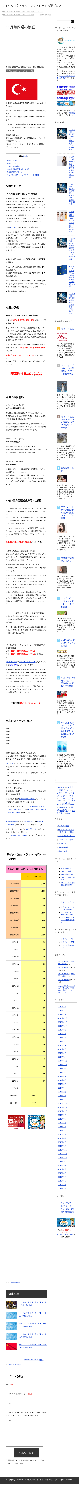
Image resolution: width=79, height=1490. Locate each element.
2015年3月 (62, 1191)
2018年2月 (62, 1055)
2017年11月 (62, 1067)
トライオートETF (67, 948)
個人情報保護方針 (67, 1218)
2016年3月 (62, 1144)
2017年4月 (62, 1094)
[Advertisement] (26, 53)
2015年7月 (62, 1175)
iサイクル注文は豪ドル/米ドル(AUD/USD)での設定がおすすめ (67, 428)
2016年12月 (62, 1109)
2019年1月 (62, 1020)
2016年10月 (62, 1117)
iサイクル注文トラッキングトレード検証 (20, 77)
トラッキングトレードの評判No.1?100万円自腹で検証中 (67, 377)
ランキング (62, 849)
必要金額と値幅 (12, 827)
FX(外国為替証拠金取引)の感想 (18, 175)
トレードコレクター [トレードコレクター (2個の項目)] (63, 804)
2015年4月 (62, 1187)
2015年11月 (62, 1160)
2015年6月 (62, 1179)
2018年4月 (62, 1051)
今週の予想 (11, 169)
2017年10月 (62, 1071)
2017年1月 (62, 1105)
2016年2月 (62, 1148)
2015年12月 (62, 1156)
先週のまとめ (12, 166)
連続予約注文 (31, 835)
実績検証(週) (15, 1288)
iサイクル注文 (11, 668)
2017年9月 (62, 1074)
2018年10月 (62, 1032)
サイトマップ (66, 1209)
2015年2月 (62, 1194)
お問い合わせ (66, 1212)
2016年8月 (62, 1125)
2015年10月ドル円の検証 (34, 1366)
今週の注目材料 (13, 172)
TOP (23, 17)
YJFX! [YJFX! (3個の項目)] (67, 796)
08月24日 (9, 769)
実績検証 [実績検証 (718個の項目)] (68, 809)
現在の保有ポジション (15, 178)
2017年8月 (62, 1078)
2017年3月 (62, 1098)
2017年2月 (62, 1101)
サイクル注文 (66, 874)
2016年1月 (62, 1152)
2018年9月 (62, 1036)
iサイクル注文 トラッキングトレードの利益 (23, 181)
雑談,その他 (62, 857)
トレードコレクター (66, 845)
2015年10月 (62, 1163)
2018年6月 (62, 1043)
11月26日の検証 (15, 1370)
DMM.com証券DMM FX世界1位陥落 (68, 649)
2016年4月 (62, 1140)
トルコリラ (14, 233)
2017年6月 (62, 1086)
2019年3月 (62, 1012)
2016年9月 (62, 1121)
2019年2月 (62, 1016)
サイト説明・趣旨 (67, 1215)
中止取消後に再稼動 (27, 804)
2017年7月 (62, 1082)
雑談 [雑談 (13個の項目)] (68, 819)
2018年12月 (62, 1024)
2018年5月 (62, 1047)
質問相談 (72, 119)
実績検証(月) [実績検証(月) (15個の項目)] (63, 813)
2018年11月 (62, 1028)
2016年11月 (62, 1113)
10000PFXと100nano (19, 841)
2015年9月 (62, 1167)
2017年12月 (62, 1063)
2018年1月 (62, 1059)
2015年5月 (62, 1183)
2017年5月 (62, 1090)
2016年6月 (62, 1132)
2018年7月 (62, 1040)
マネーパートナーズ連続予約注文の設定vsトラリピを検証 (67, 518)
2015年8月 (62, 1171)
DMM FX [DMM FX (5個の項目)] (61, 793)
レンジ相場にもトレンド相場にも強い (67, 926)
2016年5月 (62, 1136)
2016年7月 (62, 1129)
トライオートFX (67, 945)
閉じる (25, 162)
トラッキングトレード (27, 668)
